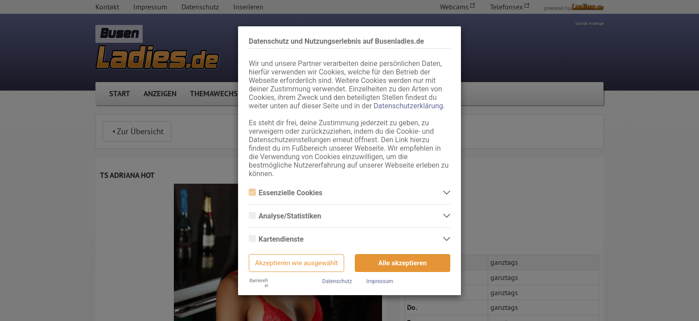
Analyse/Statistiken (285, 216)
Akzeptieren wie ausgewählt (296, 263)
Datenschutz (337, 281)
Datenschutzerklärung (408, 106)
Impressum (379, 281)
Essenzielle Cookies (285, 193)
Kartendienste (276, 239)
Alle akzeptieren (402, 263)
